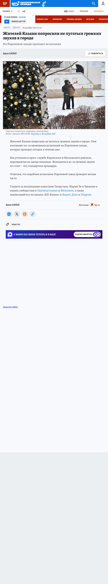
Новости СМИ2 (10, 306)
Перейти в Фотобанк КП (43, 134)
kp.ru (97, 204)
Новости (7, 27)
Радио (71, 11)
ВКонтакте (66, 190)
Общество (16, 27)
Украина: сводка (74, 19)
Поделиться (95, 53)
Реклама (84, 11)
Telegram (86, 194)
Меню (3, 3)
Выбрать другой (18, 21)
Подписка (99, 11)
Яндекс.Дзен (70, 194)
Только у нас (42, 19)
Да (7, 21)
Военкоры (57, 19)
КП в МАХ (90, 19)
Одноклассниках (47, 190)
